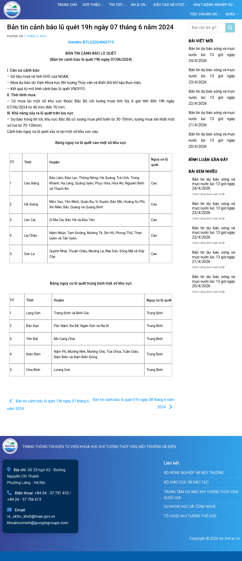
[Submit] (230, 27)
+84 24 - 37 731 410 (52, 493)
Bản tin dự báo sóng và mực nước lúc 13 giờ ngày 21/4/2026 (212, 118)
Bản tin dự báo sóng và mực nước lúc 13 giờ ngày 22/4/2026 (212, 97)
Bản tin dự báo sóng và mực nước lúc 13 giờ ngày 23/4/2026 (212, 76)
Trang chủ (67, 5)
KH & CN (139, 5)
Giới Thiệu (93, 5)
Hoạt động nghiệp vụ (214, 5)
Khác (232, 14)
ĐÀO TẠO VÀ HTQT (171, 5)
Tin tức (117, 5)
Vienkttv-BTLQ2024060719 (91, 42)
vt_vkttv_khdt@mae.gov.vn (31, 516)
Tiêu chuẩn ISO (205, 14)
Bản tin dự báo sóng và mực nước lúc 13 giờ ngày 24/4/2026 (212, 54)
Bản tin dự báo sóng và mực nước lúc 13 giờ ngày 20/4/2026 (212, 140)
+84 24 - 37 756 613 (24, 499)
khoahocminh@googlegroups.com (37, 522)
